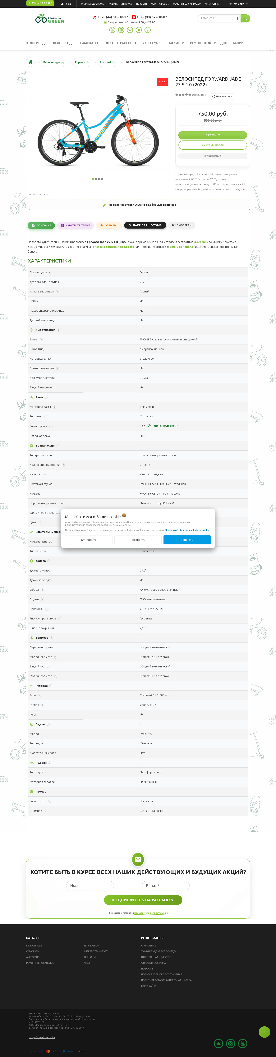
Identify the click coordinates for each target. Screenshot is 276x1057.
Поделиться (222, 96)
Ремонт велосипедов (40, 963)
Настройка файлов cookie (42, 1037)
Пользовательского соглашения (151, 913)
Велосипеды (34, 945)
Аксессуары (33, 957)
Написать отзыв (147, 225)
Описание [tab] (44, 225)
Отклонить (89, 539)
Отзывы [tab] (111, 225)
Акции (87, 963)
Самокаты (32, 951)
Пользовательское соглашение (161, 974)
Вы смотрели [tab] (181, 225)
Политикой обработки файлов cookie (187, 530)
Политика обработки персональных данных (169, 980)
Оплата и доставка (153, 963)
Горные (80, 62)
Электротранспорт (96, 951)
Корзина (239, 4)
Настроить (138, 539)
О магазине (148, 945)
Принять (187, 539)
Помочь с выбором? (163, 425)
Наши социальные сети (156, 957)
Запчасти (90, 957)
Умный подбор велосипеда (159, 951)
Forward (105, 62)
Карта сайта (148, 986)
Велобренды (91, 945)
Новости (147, 968)
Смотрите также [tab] (78, 225)
